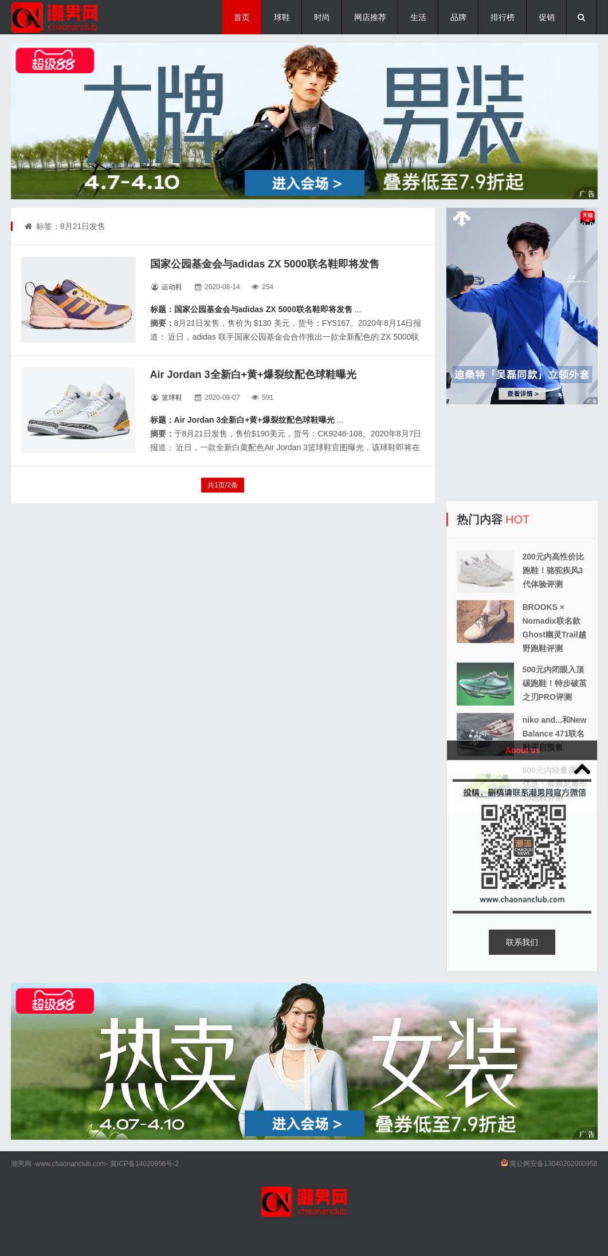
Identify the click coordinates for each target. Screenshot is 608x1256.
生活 (418, 17)
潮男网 (21, 1164)
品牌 (458, 17)
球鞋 (282, 17)
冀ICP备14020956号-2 (144, 1164)
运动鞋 (172, 287)
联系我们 (522, 942)
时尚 (322, 17)
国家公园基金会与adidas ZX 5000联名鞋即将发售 (264, 264)
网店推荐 (370, 17)
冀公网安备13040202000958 (553, 1164)
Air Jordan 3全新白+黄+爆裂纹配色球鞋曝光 (253, 374)
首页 (242, 17)
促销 (547, 17)
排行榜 (503, 17)
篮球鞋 (172, 397)
